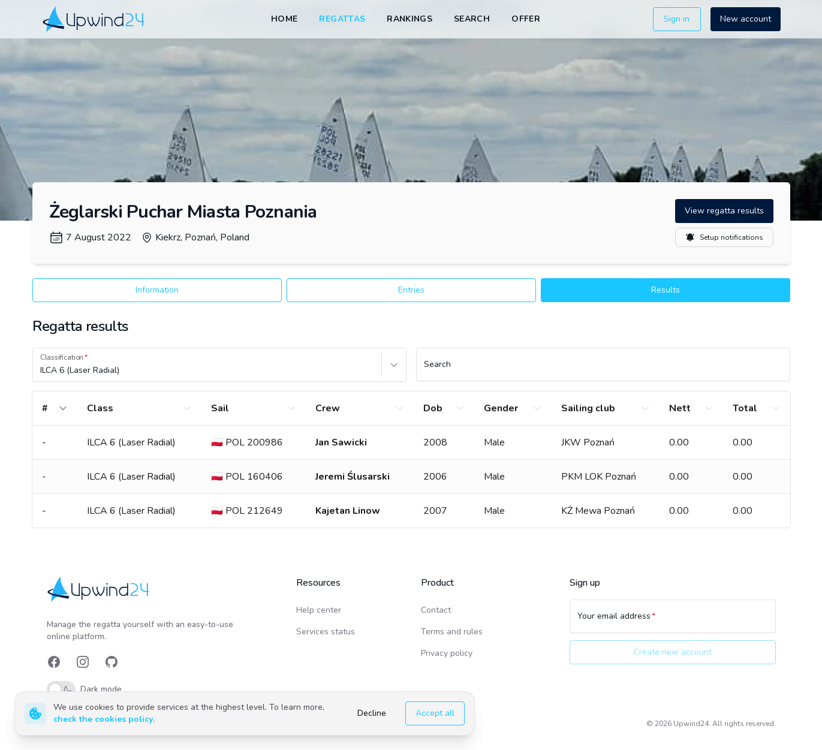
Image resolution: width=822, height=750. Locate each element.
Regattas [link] (342, 19)
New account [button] (745, 19)
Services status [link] (325, 631)
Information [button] (157, 290)
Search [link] (472, 19)
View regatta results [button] (724, 210)
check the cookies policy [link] (103, 719)
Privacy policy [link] (446, 653)
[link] (94, 18)
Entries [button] (411, 290)
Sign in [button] (676, 19)
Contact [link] (436, 610)
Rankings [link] (409, 19)
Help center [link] (318, 610)
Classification (61, 357)
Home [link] (284, 19)
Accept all (434, 713)
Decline (371, 713)
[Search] (603, 370)
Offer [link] (525, 19)
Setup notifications (724, 237)
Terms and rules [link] (452, 631)
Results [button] (665, 290)
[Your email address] (672, 622)
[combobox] (41, 370)
